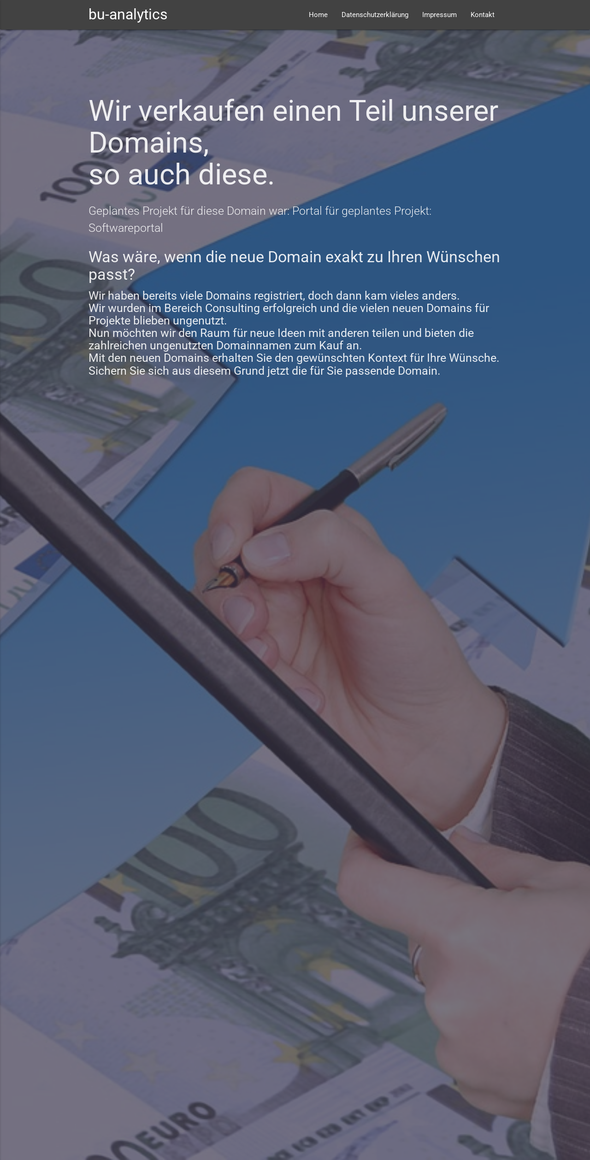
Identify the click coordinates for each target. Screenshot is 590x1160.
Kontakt (483, 15)
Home (318, 15)
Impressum (439, 15)
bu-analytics (128, 14)
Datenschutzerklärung (375, 15)
